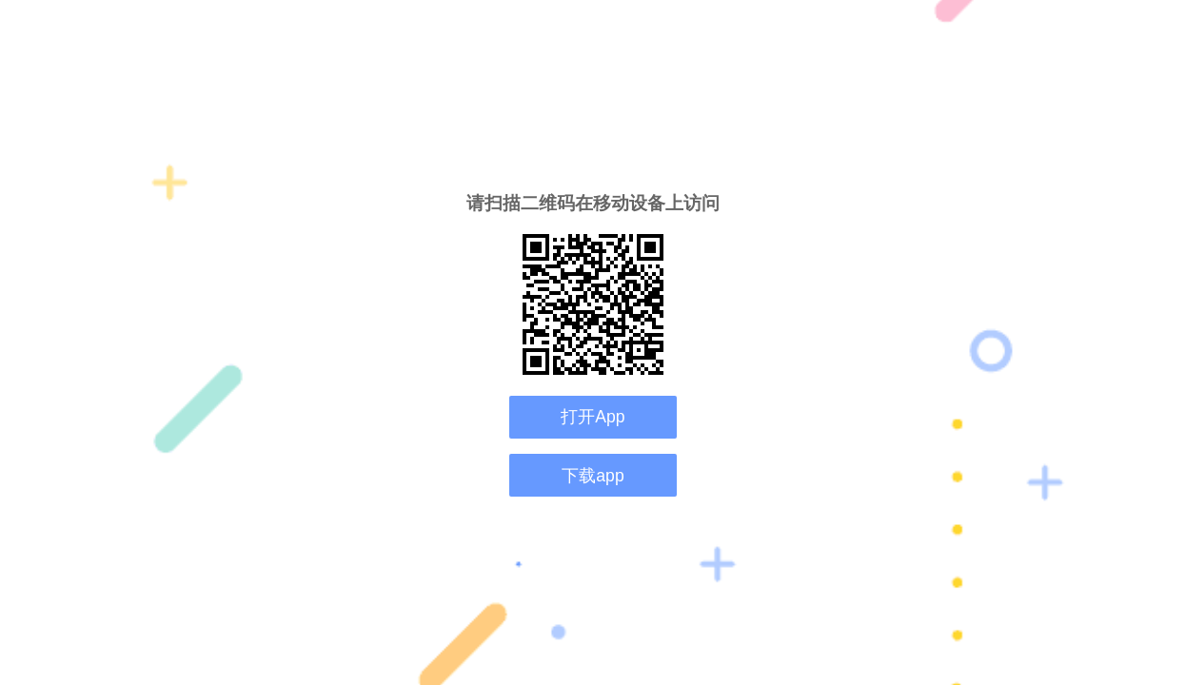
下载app (592, 475)
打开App (592, 416)
